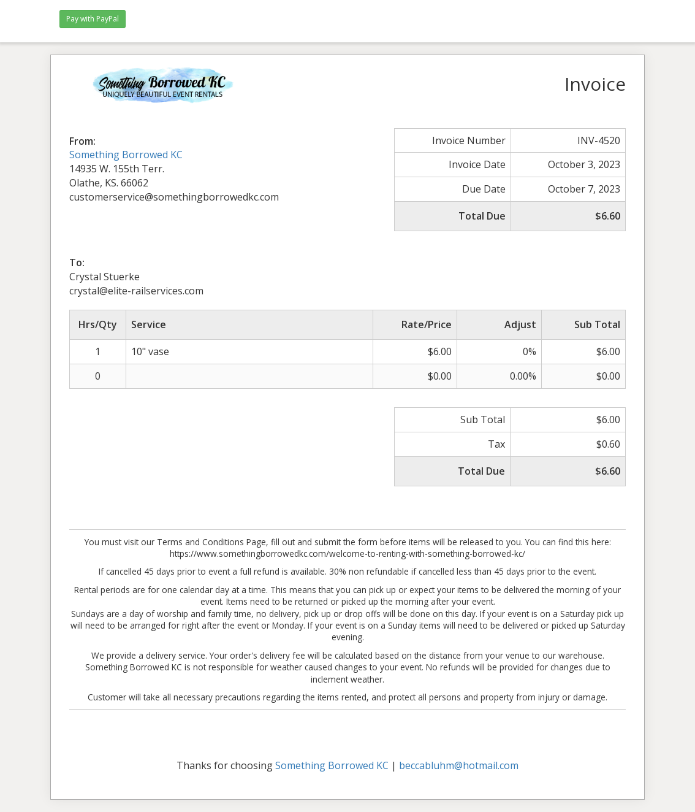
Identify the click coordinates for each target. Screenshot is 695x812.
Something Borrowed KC (126, 154)
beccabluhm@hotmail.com (458, 765)
